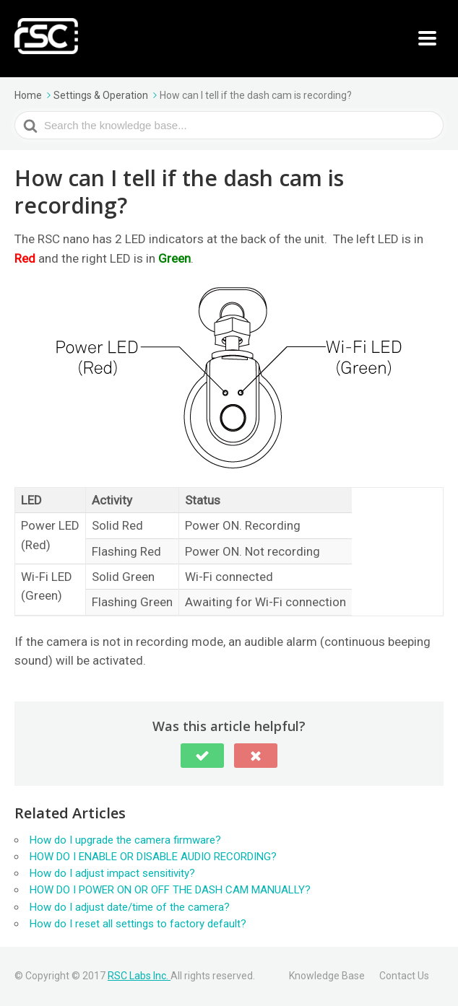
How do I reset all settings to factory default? (138, 923)
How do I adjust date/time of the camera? (130, 907)
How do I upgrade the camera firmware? (125, 840)
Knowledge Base (327, 975)
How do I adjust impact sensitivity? (112, 873)
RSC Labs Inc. (139, 975)
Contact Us (404, 975)
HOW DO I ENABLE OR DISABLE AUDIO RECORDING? (153, 856)
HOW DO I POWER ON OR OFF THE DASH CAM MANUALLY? (170, 889)
